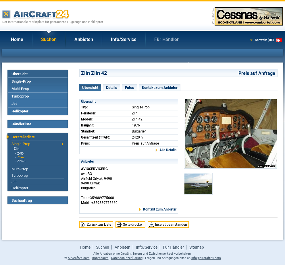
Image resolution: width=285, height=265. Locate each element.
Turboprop (20, 96)
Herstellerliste (23, 137)
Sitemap (196, 247)
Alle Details (167, 150)
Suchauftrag (21, 200)
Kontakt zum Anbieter (160, 87)
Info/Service (123, 39)
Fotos (129, 87)
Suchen (49, 39)
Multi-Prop (20, 89)
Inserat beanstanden (171, 225)
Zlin (16, 149)
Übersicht (19, 74)
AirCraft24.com (79, 258)
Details (111, 87)
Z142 (20, 157)
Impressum (100, 258)
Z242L (21, 161)
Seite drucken (133, 225)
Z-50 (20, 153)
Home (17, 39)
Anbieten (83, 39)
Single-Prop (21, 81)
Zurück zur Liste (99, 225)
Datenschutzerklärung (126, 258)
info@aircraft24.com (206, 258)
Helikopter (19, 111)
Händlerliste (21, 124)
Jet (14, 104)
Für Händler (166, 39)
